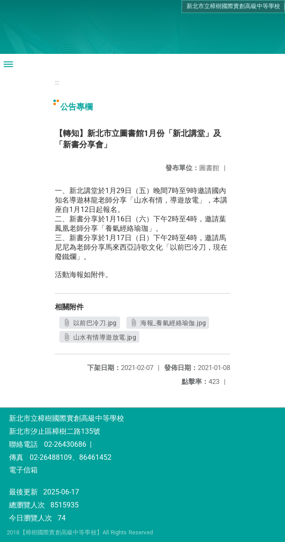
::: (57, 82)
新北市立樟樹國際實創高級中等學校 (233, 6)
